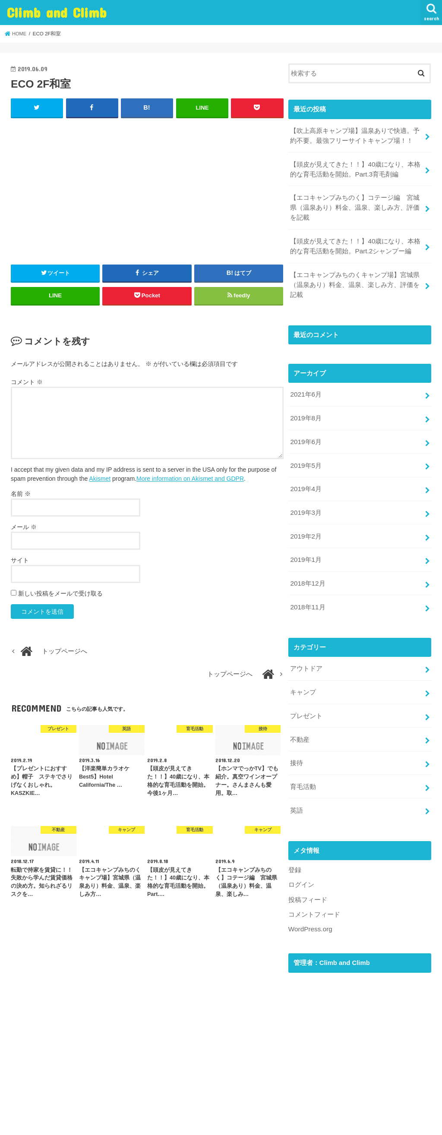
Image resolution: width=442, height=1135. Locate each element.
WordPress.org (309, 907)
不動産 (299, 722)
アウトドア (306, 653)
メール (24, 526)
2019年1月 (305, 547)
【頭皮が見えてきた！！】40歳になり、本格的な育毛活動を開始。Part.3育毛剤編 (355, 167)
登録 (294, 849)
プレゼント (306, 699)
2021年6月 (305, 387)
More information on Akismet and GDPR (190, 478)
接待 (296, 745)
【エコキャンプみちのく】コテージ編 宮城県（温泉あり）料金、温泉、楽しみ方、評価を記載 (355, 204)
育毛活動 (303, 767)
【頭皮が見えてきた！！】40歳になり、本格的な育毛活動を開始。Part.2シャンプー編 (355, 241)
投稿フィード (307, 878)
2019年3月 (305, 501)
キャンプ (303, 676)
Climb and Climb (57, 12)
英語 (296, 790)
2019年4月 (305, 479)
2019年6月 (305, 433)
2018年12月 (307, 570)
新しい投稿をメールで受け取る (60, 593)
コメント (27, 381)
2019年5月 (305, 456)
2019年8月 (305, 410)
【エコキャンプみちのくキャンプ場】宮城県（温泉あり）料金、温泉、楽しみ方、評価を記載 (355, 279)
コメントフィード (314, 892)
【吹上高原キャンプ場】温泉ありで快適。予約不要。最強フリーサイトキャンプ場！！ (355, 134)
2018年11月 (307, 593)
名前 (21, 493)
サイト (20, 559)
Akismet (99, 478)
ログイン (301, 864)
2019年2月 (305, 524)
